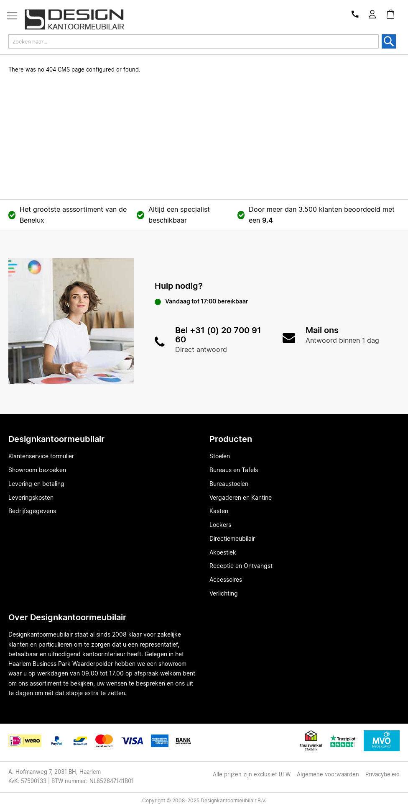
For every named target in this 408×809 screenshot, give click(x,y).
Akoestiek (222, 553)
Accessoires (225, 580)
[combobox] (193, 41)
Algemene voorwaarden (328, 775)
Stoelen (219, 457)
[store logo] (77, 19)
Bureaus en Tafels (233, 470)
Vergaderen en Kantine (240, 498)
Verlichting (223, 594)
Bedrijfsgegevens (32, 511)
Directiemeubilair (232, 539)
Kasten (218, 511)
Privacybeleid (382, 775)
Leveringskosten (31, 498)
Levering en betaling (36, 484)
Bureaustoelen (228, 484)
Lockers (220, 525)
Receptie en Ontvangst (241, 566)
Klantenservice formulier (41, 457)
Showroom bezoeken (37, 470)
